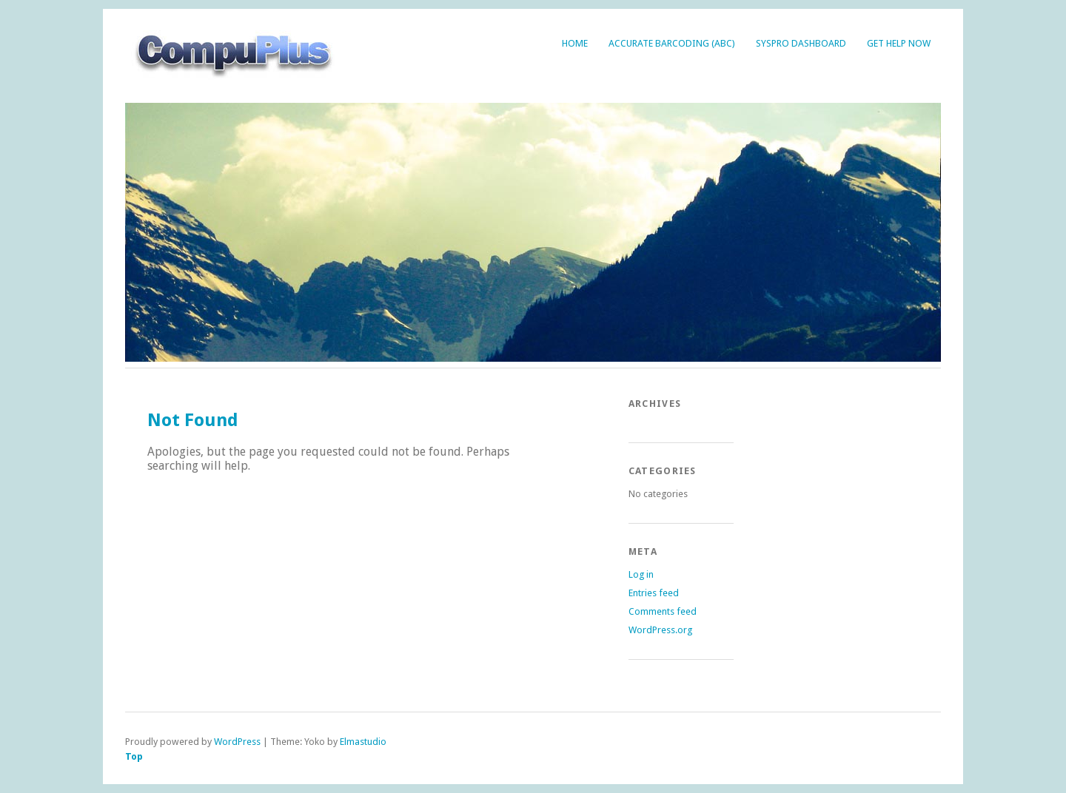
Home (575, 43)
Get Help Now (899, 43)
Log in (641, 574)
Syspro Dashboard (801, 43)
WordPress (237, 741)
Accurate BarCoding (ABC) (672, 43)
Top (134, 756)
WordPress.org (660, 629)
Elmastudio (363, 741)
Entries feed (653, 592)
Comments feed (662, 611)
